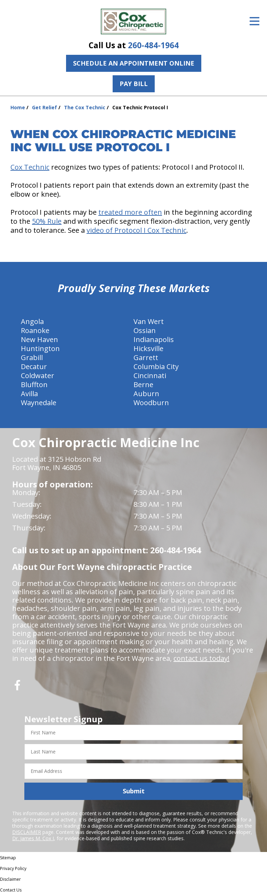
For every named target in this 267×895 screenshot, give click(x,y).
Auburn (146, 393)
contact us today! (201, 658)
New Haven (39, 339)
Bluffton (34, 384)
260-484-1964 (153, 45)
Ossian (145, 330)
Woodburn (151, 402)
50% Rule (47, 221)
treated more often (130, 212)
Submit (134, 791)
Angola (32, 321)
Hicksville (148, 348)
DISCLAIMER (26, 832)
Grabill (32, 357)
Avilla (29, 393)
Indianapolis (154, 339)
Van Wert (149, 321)
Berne (143, 384)
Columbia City (156, 366)
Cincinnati (150, 375)
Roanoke (35, 330)
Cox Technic (29, 167)
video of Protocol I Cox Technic (136, 230)
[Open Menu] (254, 21)
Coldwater (37, 375)
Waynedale (38, 402)
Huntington (40, 348)
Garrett (146, 357)
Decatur (34, 366)
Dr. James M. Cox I (33, 838)
